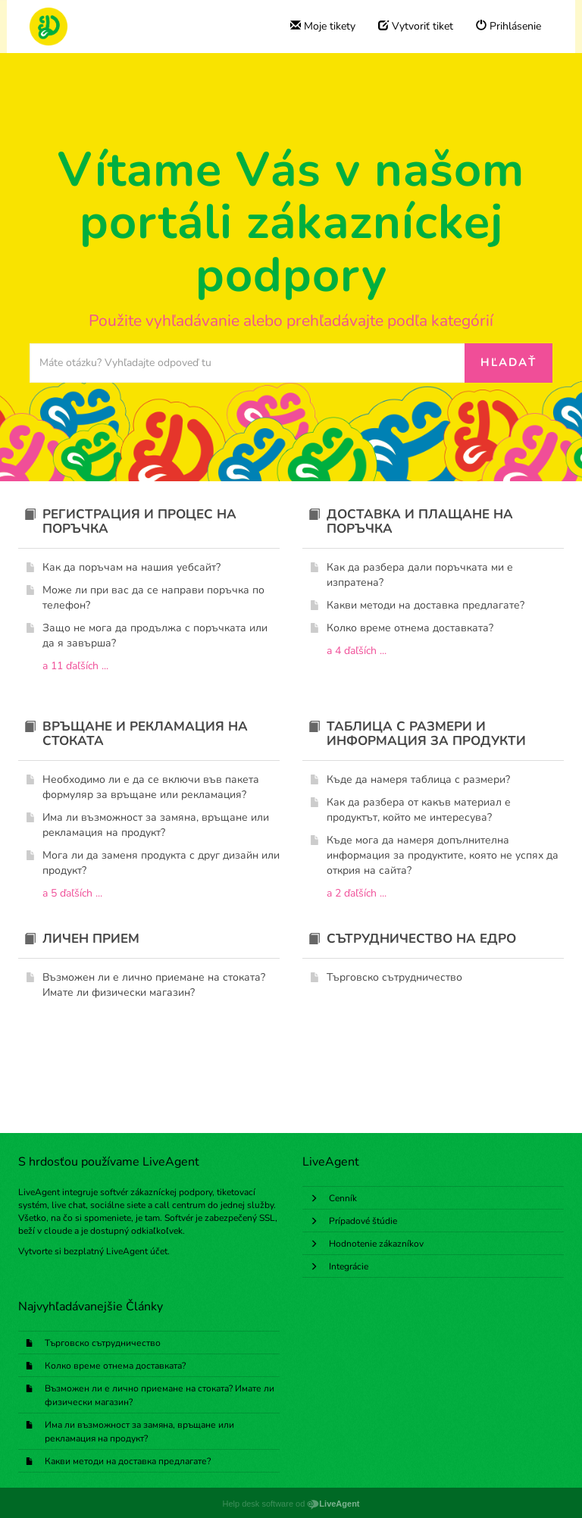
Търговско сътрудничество (103, 1343)
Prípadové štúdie (363, 1221)
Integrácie (348, 1266)
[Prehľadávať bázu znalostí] (247, 363)
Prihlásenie (508, 26)
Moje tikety (322, 26)
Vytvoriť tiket (415, 26)
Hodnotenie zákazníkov (376, 1244)
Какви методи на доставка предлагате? (128, 1461)
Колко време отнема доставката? (115, 1366)
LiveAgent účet (136, 1251)
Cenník (343, 1198)
